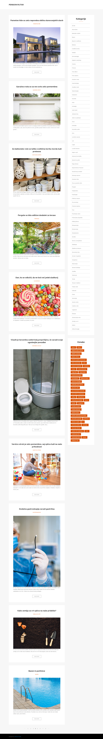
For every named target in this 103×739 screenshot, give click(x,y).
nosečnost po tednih (76, 375)
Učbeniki (74, 290)
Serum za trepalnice (77, 240)
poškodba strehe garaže (77, 384)
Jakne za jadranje (76, 117)
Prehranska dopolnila (77, 217)
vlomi (87, 431)
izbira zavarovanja (76, 362)
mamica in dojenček (76, 366)
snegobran (80, 403)
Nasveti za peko (76, 160)
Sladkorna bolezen (76, 248)
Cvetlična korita (76, 48)
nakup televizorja (82, 369)
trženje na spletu (76, 421)
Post (73, 210)
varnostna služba (76, 425)
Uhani (73, 294)
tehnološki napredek (76, 418)
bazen (73, 347)
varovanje (85, 425)
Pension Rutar (16, 5)
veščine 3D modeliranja (77, 431)
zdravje (84, 437)
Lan (73, 140)
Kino (73, 133)
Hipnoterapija (75, 91)
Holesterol (74, 94)
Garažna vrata (75, 79)
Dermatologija (75, 56)
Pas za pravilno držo (77, 183)
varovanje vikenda (76, 428)
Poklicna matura (76, 198)
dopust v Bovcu (75, 356)
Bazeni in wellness (76, 41)
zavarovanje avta (76, 437)
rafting (73, 397)
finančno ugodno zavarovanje (78, 359)
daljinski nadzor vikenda (77, 350)
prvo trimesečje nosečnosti (78, 390)
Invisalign (74, 106)
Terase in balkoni (76, 283)
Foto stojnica (75, 75)
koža (84, 362)
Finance (74, 68)
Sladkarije (74, 244)
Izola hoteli (74, 110)
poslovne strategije (76, 381)
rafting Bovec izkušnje (77, 400)
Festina (74, 64)
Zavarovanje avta (76, 317)
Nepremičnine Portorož (77, 167)
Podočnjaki (74, 194)
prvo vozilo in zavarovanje (78, 393)
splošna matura (75, 412)
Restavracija (75, 229)
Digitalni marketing (76, 60)
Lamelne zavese (76, 137)
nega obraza (82, 372)
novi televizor (75, 378)
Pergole (74, 187)
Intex (73, 102)
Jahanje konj (75, 114)
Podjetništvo (75, 190)
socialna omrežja (76, 406)
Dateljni (74, 52)
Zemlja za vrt (75, 321)
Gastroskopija (75, 83)
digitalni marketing (76, 353)
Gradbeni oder (75, 87)
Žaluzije (74, 313)
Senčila (74, 236)
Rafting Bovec (75, 221)
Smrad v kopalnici (76, 256)
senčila (73, 403)
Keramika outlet (76, 129)
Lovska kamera (76, 148)
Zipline (73, 325)
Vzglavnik (74, 309)
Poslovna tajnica (76, 206)
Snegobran (74, 259)
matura (73, 369)
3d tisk (73, 25)
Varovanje (74, 298)
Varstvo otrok (75, 302)
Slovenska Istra (76, 252)
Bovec (79, 347)
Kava (73, 121)
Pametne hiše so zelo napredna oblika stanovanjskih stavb (36, 20)
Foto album (75, 71)
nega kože (74, 372)
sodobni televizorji (76, 409)
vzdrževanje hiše (76, 434)
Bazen (73, 37)
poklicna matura (84, 378)
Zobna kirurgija (75, 329)
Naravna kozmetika (76, 156)
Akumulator (75, 29)
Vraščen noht (75, 306)
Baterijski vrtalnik (76, 33)
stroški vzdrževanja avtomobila (79, 415)
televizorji (86, 418)
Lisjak (73, 144)
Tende (73, 279)
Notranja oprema (76, 175)
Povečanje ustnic (76, 213)
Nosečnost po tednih (77, 171)
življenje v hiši (75, 440)
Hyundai (74, 98)
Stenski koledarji (76, 267)
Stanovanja (75, 263)
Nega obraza (75, 164)
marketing (86, 366)
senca (86, 400)
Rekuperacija (75, 225)
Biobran (74, 44)
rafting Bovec (81, 397)
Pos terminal (75, 202)
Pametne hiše (36, 23)
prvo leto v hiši (75, 387)
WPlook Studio (18, 736)
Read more (36, 72)
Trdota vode (75, 286)
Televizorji (74, 275)
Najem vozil (75, 152)
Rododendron (75, 233)
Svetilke (74, 271)
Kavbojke (74, 125)
